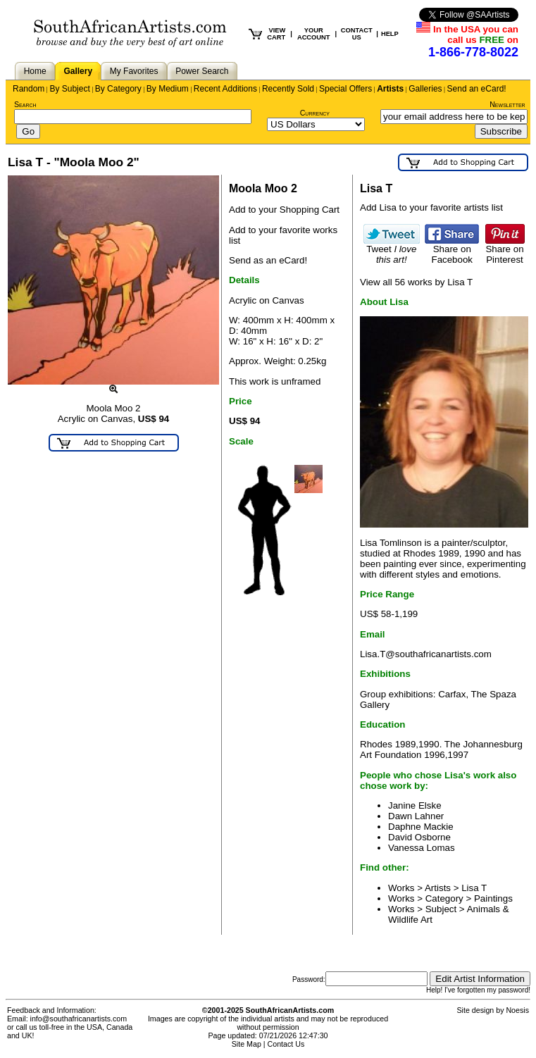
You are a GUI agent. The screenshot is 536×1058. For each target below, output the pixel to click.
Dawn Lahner (416, 816)
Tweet (391, 250)
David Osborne (419, 837)
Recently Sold (288, 89)
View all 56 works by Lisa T (416, 282)
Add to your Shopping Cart (284, 209)
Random (28, 89)
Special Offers (345, 89)
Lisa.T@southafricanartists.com (426, 654)
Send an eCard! (476, 89)
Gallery (77, 71)
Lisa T (474, 888)
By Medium (168, 89)
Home (35, 71)
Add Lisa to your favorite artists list (431, 207)
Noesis (517, 1010)
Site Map (246, 1044)
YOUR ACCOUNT (313, 34)
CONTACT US (357, 34)
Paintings (493, 898)
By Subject (69, 89)
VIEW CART (276, 34)
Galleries (425, 89)
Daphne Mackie (421, 826)
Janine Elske (415, 805)
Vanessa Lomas (421, 847)
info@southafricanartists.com (78, 1018)
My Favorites (134, 71)
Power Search (201, 71)
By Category (118, 89)
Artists (390, 89)
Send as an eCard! (268, 260)
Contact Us (286, 1044)
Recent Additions (225, 89)
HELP (390, 33)
